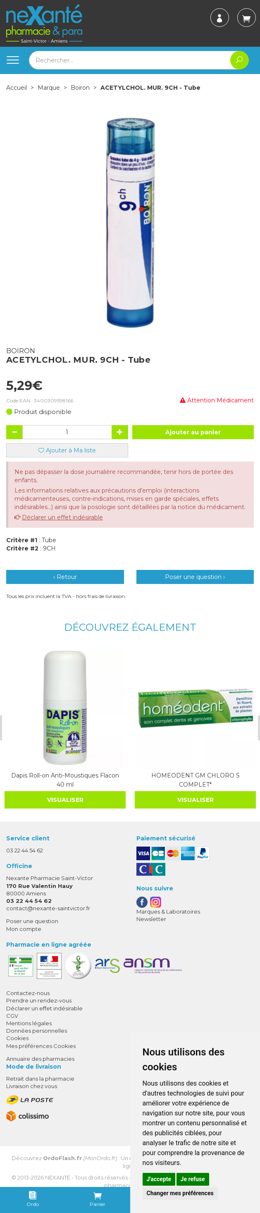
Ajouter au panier (193, 432)
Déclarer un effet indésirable (62, 517)
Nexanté (57, 1177)
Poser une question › (195, 577)
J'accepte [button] (159, 1179)
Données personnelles (36, 1030)
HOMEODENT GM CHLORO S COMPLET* (194, 779)
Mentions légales (29, 1022)
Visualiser (64, 799)
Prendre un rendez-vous (39, 1000)
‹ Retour (65, 577)
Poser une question (32, 921)
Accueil (16, 87)
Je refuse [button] (193, 1179)
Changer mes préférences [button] (180, 1193)
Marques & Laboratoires (168, 911)
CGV (12, 1015)
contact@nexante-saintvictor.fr (48, 908)
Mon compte (23, 928)
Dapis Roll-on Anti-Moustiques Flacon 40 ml (64, 779)
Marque (49, 87)
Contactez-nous (28, 992)
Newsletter (151, 918)
